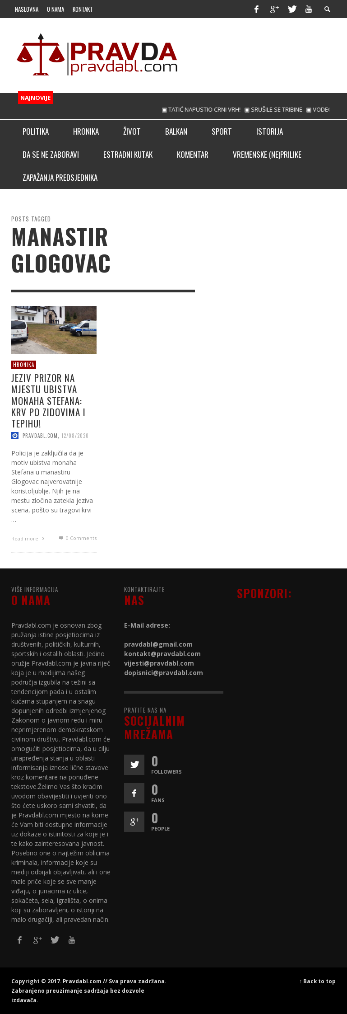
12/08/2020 (75, 435)
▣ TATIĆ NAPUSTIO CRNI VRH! (209, 109)
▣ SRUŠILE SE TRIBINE (282, 109)
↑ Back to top (318, 981)
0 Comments (76, 538)
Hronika (23, 364)
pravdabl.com (40, 435)
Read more (28, 538)
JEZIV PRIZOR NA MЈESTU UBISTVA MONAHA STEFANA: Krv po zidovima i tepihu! (48, 400)
